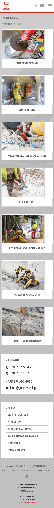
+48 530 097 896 (20, 373)
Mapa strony (26, 470)
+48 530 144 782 (20, 367)
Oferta (10, 407)
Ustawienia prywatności (42, 470)
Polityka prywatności (10, 470)
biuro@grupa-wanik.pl (23, 388)
